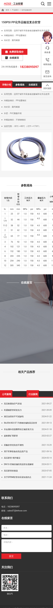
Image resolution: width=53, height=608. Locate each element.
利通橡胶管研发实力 (13, 403)
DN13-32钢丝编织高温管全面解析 (18, 458)
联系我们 (6, 491)
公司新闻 (7, 387)
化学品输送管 (26, 10)
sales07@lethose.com (17, 503)
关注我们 (6, 558)
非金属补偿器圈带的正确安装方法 (19, 423)
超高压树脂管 (18, 600)
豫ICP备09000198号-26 (26, 604)
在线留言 (37, 51)
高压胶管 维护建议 (12, 451)
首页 (7, 10)
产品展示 (15, 10)
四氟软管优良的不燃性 (14, 438)
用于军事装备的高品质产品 (16, 445)
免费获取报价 (13, 51)
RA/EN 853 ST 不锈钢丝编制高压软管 (20, 416)
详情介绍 (7, 78)
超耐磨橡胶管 (44, 600)
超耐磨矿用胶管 (11, 429)
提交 (11, 548)
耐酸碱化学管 (31, 600)
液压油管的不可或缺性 (14, 410)
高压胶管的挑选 (11, 464)
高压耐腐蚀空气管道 (13, 397)
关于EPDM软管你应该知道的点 (17, 471)
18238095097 (29, 60)
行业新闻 (33, 387)
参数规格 (20, 78)
